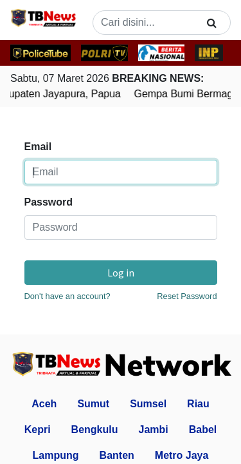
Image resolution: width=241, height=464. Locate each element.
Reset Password (187, 296)
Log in (120, 272)
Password (48, 202)
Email (38, 146)
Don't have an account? (67, 296)
